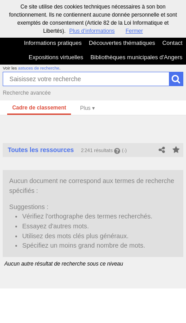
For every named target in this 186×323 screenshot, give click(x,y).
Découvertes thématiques (122, 42)
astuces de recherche (38, 67)
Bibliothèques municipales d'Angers (136, 57)
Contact (172, 42)
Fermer (134, 31)
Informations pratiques (53, 42)
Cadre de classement (39, 108)
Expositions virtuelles (56, 57)
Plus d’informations (92, 31)
